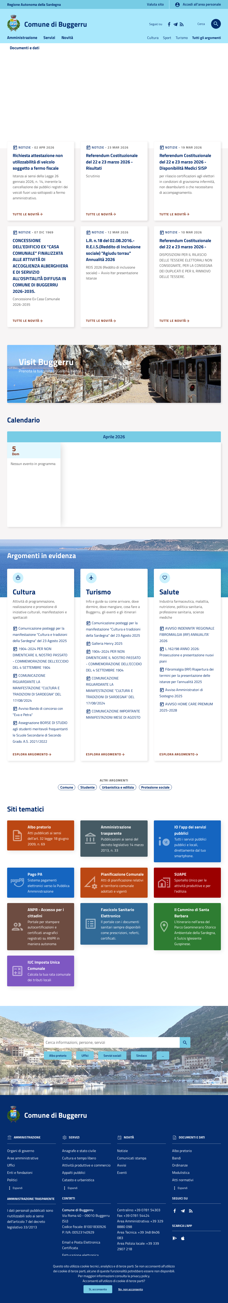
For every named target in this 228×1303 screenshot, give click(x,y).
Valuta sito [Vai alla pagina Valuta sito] (155, 4)
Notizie (22, 154)
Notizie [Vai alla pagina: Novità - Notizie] (122, 1157)
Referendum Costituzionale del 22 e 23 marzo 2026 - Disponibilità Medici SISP (185, 168)
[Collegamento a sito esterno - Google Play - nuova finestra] (174, 1245)
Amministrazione (22, 44)
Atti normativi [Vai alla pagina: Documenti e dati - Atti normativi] (182, 1186)
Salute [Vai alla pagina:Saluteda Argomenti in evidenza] (169, 598)
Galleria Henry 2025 (104, 650)
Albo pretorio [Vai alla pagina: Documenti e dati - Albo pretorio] (182, 1157)
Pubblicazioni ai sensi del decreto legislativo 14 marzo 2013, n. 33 (122, 845)
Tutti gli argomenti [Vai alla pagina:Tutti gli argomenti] (206, 44)
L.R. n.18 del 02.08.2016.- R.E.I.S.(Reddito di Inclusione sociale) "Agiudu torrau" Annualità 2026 (113, 257)
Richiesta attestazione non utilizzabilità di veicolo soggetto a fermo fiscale (38, 168)
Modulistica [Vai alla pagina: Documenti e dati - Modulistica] (180, 1179)
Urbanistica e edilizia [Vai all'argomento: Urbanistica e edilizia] (118, 794)
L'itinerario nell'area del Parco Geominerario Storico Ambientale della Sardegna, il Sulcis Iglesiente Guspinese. (195, 933)
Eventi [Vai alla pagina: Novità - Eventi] (122, 1179)
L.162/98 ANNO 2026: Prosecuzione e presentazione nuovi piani (186, 662)
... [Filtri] (163, 1062)
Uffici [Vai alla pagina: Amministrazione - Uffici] (11, 1172)
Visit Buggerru (46, 368)
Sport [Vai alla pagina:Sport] (167, 44)
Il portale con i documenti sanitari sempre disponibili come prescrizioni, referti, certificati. (120, 931)
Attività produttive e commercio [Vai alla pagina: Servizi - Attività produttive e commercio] (86, 1172)
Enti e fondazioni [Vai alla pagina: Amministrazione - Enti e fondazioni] (20, 1179)
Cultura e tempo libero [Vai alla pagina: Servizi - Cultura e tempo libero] (79, 1164)
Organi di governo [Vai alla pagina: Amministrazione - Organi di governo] (20, 1157)
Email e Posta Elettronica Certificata (81, 1251)
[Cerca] (216, 24)
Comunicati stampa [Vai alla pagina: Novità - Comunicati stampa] (131, 1164)
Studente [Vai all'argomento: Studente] (87, 794)
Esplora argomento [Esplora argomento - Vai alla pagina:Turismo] (105, 761)
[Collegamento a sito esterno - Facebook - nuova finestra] (169, 24)
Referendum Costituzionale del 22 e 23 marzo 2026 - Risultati (112, 168)
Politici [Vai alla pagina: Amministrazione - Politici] (12, 1186)
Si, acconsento (97, 1289)
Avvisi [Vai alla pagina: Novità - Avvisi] (121, 1172)
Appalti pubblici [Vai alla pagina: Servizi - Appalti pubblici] (73, 1179)
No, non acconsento (131, 1289)
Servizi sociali (112, 1062)
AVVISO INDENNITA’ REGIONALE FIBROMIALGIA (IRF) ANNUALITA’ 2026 (186, 641)
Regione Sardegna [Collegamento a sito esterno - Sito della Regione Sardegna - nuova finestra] (34, 4)
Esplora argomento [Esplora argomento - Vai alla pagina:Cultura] (32, 761)
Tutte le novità (28, 220)
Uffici (84, 1062)
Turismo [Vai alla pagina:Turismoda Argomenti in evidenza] (98, 598)
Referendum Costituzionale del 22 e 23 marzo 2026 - (185, 250)
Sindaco (141, 1062)
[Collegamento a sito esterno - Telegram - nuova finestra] (175, 24)
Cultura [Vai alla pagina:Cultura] (153, 44)
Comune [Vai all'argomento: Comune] (66, 794)
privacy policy (159, 1274)
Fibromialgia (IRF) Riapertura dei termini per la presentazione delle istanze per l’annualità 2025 (186, 682)
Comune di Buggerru (55, 24)
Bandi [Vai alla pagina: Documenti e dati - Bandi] (176, 1164)
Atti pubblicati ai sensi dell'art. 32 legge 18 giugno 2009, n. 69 (48, 842)
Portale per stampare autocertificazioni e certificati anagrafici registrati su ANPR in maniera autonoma (46, 933)
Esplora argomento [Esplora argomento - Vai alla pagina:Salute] (179, 761)
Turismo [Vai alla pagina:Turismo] (182, 44)
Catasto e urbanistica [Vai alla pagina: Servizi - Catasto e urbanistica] (78, 1186)
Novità (67, 44)
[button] (31, 1194)
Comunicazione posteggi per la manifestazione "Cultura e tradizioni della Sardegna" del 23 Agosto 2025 (40, 641)
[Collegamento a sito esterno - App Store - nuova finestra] (182, 1245)
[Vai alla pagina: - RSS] (181, 24)
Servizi (49, 44)
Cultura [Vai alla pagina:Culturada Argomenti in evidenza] (24, 598)
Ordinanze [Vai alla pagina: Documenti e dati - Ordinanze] (180, 1172)
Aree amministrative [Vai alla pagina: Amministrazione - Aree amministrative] (22, 1164)
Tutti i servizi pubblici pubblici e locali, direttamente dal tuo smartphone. (190, 848)
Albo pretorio (57, 1062)
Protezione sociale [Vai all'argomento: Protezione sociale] (155, 794)
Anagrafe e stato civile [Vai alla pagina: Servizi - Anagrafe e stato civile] (79, 1157)
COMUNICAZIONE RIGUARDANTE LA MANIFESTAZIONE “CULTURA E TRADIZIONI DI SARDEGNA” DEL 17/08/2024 (37, 694)
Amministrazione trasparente (31, 1205)
